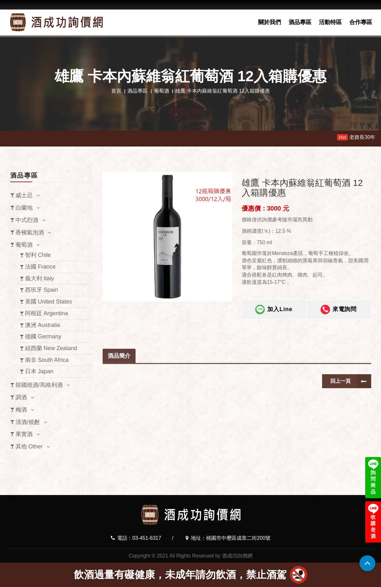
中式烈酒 (27, 220)
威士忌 (24, 195)
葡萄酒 (161, 91)
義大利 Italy (39, 278)
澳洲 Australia (42, 325)
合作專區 (360, 22)
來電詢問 (339, 310)
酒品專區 (300, 22)
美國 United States (48, 301)
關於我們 (269, 22)
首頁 (116, 91)
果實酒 (24, 434)
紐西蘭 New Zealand (51, 348)
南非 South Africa (47, 360)
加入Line (273, 310)
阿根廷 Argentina (46, 313)
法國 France (40, 267)
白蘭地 (24, 208)
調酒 (21, 397)
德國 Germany (43, 336)
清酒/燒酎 (28, 422)
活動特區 (330, 22)
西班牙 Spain (41, 290)
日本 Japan (39, 371)
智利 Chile (38, 255)
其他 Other (29, 446)
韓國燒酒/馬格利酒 (39, 385)
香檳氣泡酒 (30, 232)
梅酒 (21, 410)
